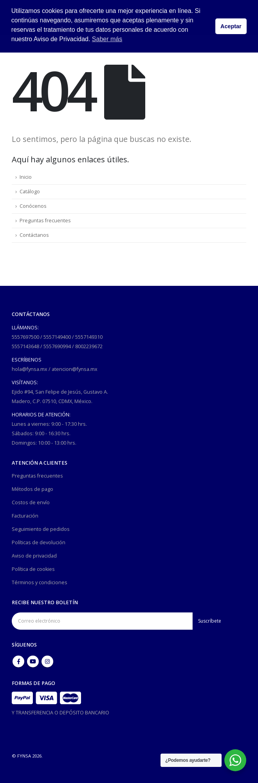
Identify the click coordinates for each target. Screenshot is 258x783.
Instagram (47, 661)
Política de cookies (33, 569)
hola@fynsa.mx (29, 369)
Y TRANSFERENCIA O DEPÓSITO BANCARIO (60, 712)
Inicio (26, 177)
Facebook (18, 661)
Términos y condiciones (39, 582)
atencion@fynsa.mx (74, 369)
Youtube (33, 661)
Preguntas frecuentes (45, 220)
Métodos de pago (32, 489)
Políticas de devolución (38, 542)
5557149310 (89, 337)
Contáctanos (34, 235)
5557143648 (25, 346)
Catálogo (30, 191)
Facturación (25, 515)
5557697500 (25, 337)
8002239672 (89, 346)
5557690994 (57, 346)
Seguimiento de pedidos (41, 529)
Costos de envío (31, 502)
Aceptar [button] (231, 26)
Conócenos (33, 206)
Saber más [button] (107, 39)
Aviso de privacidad (34, 555)
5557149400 (57, 337)
